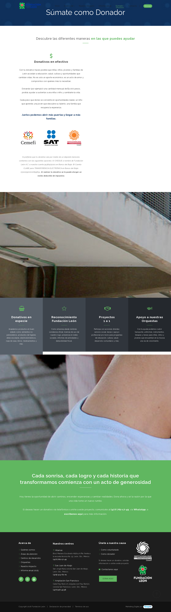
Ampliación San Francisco (67, 581)
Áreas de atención (29, 554)
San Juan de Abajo (63, 565)
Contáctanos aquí (110, 569)
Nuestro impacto (28, 566)
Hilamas (59, 550)
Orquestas (25, 562)
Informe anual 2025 (30, 570)
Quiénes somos (28, 550)
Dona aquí (148, 6)
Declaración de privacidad (60, 607)
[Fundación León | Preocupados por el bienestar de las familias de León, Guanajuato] (30, 6)
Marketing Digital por (134, 607)
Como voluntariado (110, 550)
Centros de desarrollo (31, 558)
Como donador (108, 554)
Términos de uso (82, 607)
